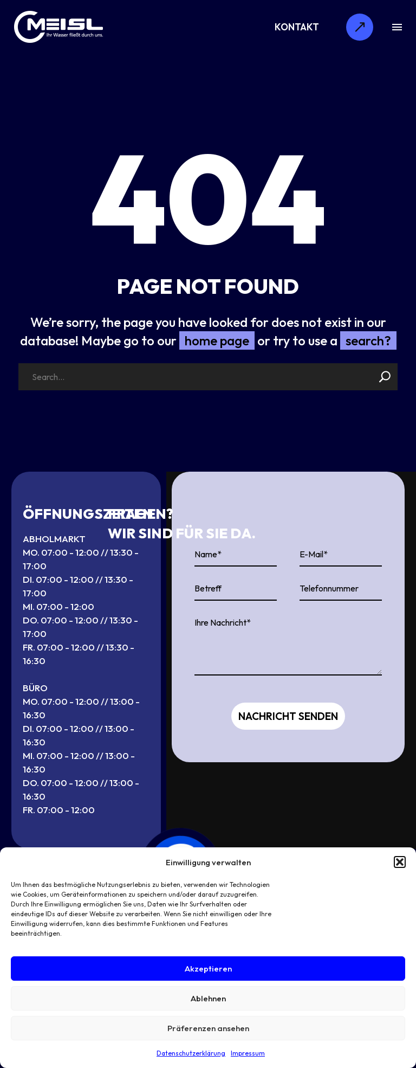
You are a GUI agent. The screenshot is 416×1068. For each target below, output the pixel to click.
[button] (399, 862)
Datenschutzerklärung (191, 1053)
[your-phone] (341, 589)
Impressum (248, 1053)
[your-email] (341, 555)
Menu (397, 27)
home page (217, 340)
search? (368, 340)
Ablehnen (208, 998)
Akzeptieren (208, 968)
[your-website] (235, 589)
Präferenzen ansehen (208, 1028)
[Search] (208, 376)
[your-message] (288, 643)
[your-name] (235, 555)
